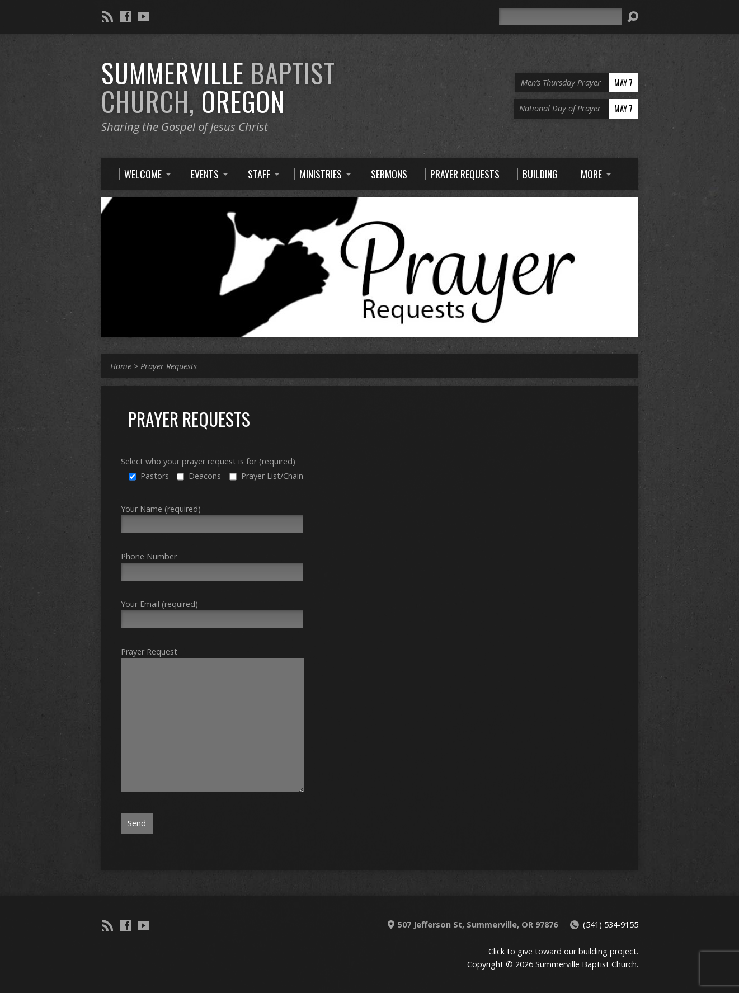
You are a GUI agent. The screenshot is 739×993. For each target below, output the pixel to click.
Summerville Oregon (218, 87)
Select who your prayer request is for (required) (208, 461)
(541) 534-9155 (610, 924)
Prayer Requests (168, 366)
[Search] (560, 16)
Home (120, 366)
